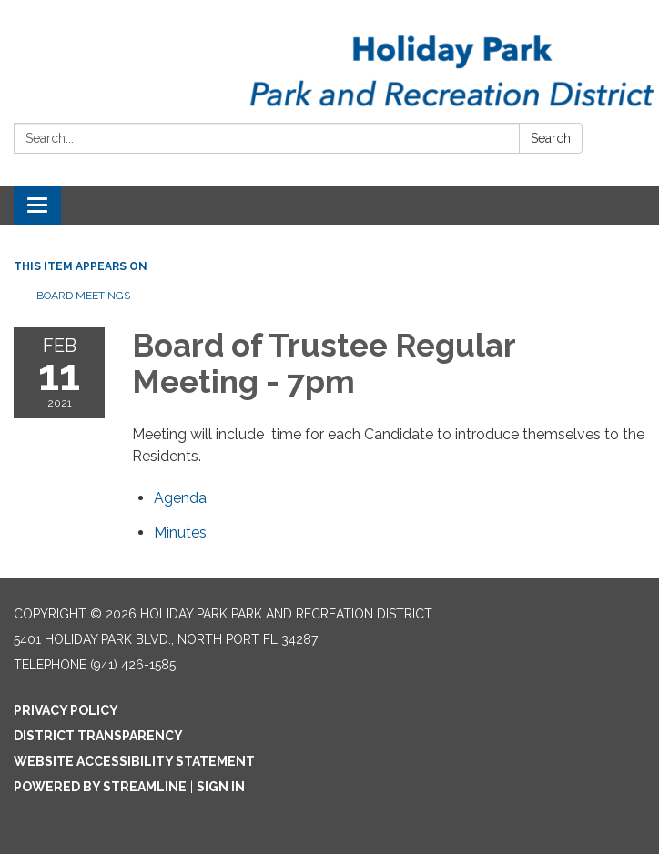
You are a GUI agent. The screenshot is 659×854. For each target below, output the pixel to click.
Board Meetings (83, 295)
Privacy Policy (66, 710)
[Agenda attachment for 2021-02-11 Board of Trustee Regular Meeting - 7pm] (180, 498)
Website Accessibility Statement (134, 761)
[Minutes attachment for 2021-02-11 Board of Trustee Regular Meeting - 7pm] (180, 532)
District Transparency (98, 735)
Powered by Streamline (100, 786)
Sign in (221, 786)
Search (551, 138)
